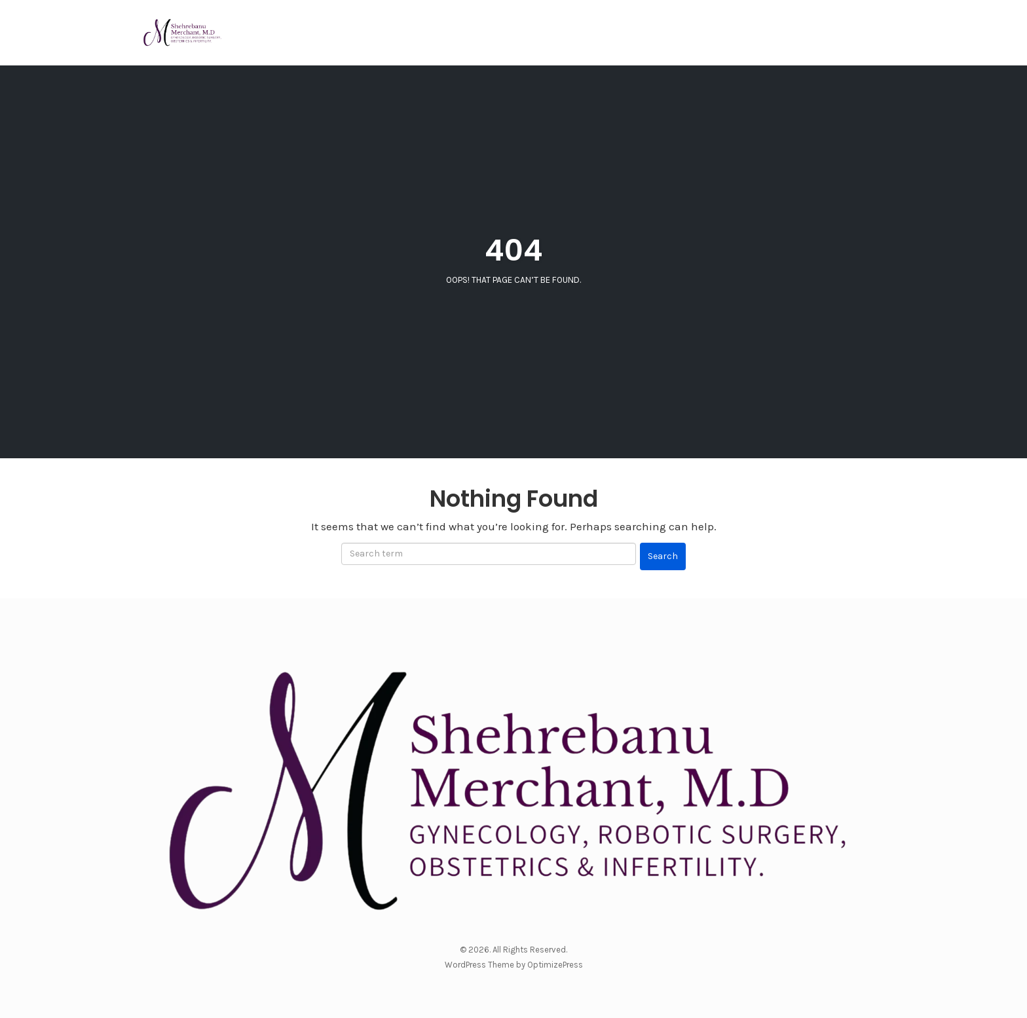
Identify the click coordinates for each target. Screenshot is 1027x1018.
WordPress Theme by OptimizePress (514, 965)
